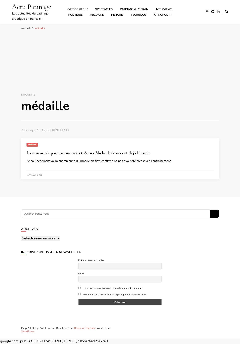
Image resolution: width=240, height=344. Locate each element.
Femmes (32, 144)
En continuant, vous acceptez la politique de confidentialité (112, 294)
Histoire (117, 15)
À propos (161, 15)
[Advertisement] (120, 57)
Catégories (75, 9)
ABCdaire (97, 15)
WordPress (28, 331)
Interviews (164, 9)
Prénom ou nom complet (91, 260)
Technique (138, 15)
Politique (75, 15)
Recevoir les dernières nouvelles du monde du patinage (110, 288)
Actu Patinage (31, 7)
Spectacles (104, 9)
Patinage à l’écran (134, 9)
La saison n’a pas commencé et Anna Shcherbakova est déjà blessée (88, 153)
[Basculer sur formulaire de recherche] (226, 11)
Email (81, 273)
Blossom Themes (84, 328)
